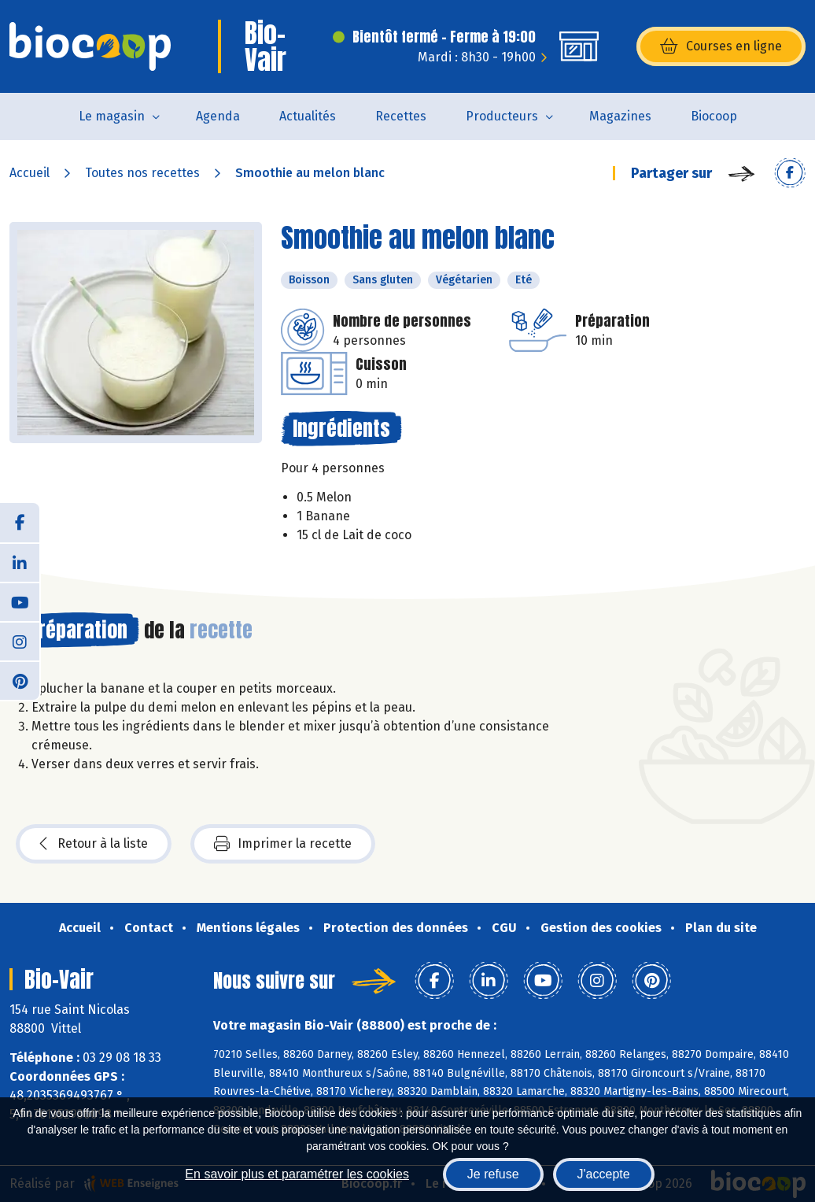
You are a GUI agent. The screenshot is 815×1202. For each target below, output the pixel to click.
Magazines (620, 116)
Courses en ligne (721, 46)
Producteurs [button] (502, 116)
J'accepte (603, 1174)
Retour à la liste (93, 844)
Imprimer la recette (283, 844)
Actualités (307, 116)
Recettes (400, 116)
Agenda (218, 116)
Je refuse (493, 1174)
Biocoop (714, 116)
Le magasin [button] (112, 116)
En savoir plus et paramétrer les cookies (297, 1174)
